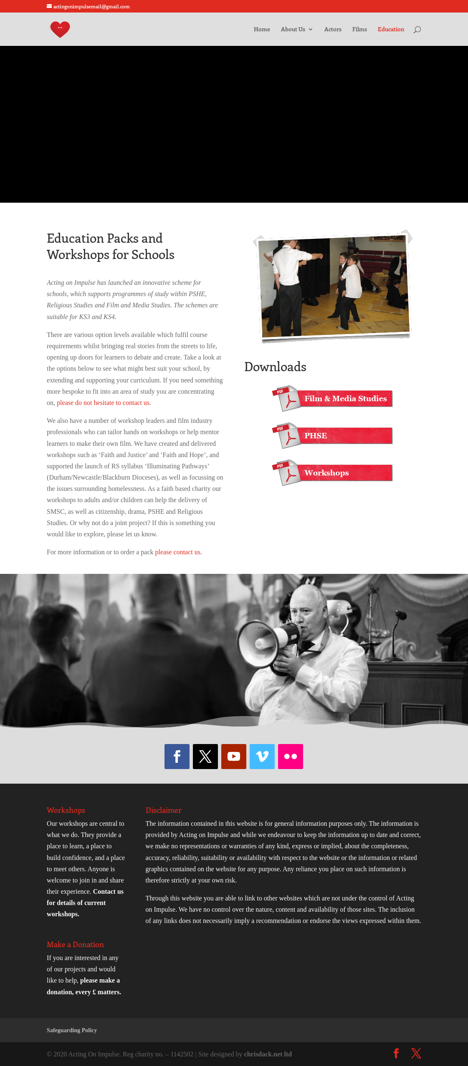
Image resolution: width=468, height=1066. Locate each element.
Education (391, 29)
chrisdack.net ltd (268, 1054)
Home (262, 29)
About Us (293, 29)
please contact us (177, 552)
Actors (333, 29)
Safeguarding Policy (72, 1030)
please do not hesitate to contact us (103, 402)
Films (359, 29)
